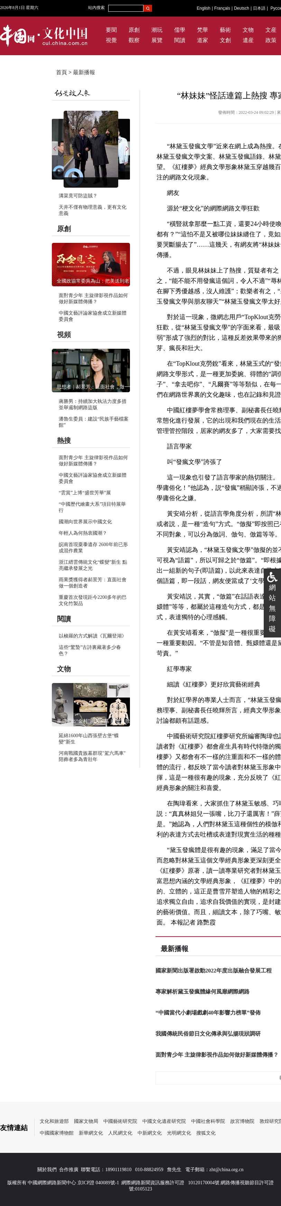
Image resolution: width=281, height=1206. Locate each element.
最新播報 (84, 72)
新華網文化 (91, 1133)
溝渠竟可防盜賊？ (78, 195)
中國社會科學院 (208, 1121)
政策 (271, 40)
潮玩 (156, 30)
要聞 (111, 30)
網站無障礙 (272, 608)
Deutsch (241, 8)
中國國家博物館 (57, 1133)
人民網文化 (120, 1133)
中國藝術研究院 (120, 1121)
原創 (134, 30)
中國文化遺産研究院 (164, 1121)
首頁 (61, 72)
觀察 (134, 40)
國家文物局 (86, 1121)
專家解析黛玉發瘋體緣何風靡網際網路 (203, 992)
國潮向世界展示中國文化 (85, 521)
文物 (248, 30)
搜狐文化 (206, 1133)
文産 (271, 30)
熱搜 (64, 440)
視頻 (64, 334)
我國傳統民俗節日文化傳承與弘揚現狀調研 (208, 1034)
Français (222, 8)
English (203, 8)
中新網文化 (150, 1133)
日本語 (259, 8)
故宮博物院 (242, 1121)
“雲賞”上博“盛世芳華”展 (85, 492)
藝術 (225, 30)
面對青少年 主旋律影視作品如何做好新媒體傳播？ (217, 1055)
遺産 (248, 40)
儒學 (179, 30)
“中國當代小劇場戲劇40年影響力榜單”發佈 (208, 1013)
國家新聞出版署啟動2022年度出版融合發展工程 (214, 970)
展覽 (156, 40)
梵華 (202, 30)
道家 (202, 40)
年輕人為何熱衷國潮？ (83, 533)
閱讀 (179, 40)
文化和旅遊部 (54, 1121)
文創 (225, 40)
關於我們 (47, 1169)
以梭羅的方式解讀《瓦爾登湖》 (93, 636)
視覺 (111, 40)
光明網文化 (179, 1133)
